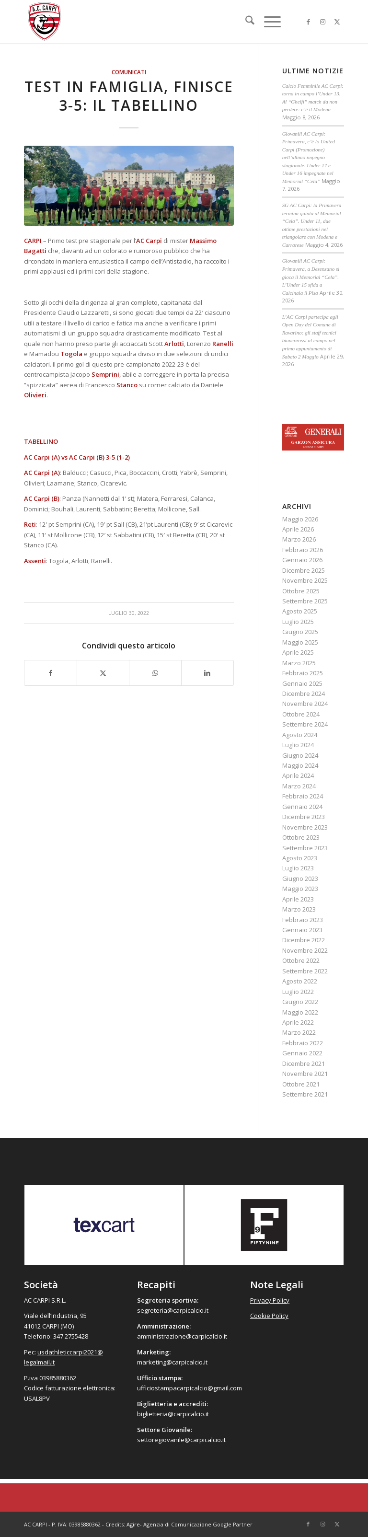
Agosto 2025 (299, 611)
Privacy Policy (269, 1300)
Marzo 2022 (299, 1032)
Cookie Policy (269, 1315)
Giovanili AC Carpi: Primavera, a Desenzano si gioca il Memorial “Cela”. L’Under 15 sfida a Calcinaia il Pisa (311, 276)
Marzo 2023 (299, 909)
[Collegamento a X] (337, 21)
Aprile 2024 (298, 775)
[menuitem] (245, 21)
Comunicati (129, 72)
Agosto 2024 (299, 734)
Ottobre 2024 (301, 714)
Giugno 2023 (300, 878)
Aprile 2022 (298, 1022)
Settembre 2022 (305, 971)
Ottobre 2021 (301, 1084)
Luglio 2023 (298, 868)
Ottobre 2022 (301, 960)
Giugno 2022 (300, 1001)
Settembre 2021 (305, 1094)
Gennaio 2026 (302, 559)
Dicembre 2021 (303, 1063)
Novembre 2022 (305, 950)
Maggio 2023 (300, 888)
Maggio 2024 (300, 765)
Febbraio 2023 (302, 919)
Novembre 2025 (305, 580)
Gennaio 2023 (302, 929)
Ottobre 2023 (301, 837)
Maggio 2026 (300, 519)
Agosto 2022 (299, 981)
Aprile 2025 (298, 652)
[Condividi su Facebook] (50, 672)
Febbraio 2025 (302, 673)
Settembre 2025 (305, 601)
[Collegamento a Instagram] (322, 21)
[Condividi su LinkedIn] (207, 672)
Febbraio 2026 (302, 549)
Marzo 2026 (299, 539)
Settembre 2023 (305, 848)
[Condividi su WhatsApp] (155, 672)
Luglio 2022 (298, 991)
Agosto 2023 (299, 858)
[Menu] (267, 21)
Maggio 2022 (300, 1012)
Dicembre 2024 (303, 693)
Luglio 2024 (298, 744)
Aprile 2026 (298, 529)
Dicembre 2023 (303, 816)
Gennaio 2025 (302, 683)
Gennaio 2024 (302, 806)
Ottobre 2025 (301, 591)
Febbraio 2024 (302, 796)
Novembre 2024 (305, 703)
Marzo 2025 (299, 663)
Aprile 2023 (298, 899)
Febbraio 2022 (302, 1043)
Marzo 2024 (299, 786)
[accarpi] (44, 21)
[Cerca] (245, 21)
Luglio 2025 (298, 621)
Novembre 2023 (305, 827)
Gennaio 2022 (302, 1053)
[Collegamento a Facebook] (308, 21)
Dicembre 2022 (303, 940)
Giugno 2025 (300, 631)
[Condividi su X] (103, 672)
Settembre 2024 (305, 724)
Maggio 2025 (300, 642)
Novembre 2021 (305, 1073)
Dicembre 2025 (303, 570)
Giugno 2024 (300, 755)
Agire (133, 1524)
